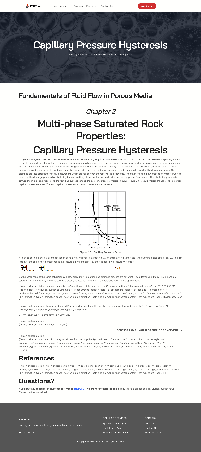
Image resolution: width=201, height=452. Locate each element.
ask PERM (79, 388)
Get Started (147, 6)
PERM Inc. (36, 6)
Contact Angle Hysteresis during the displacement (112, 280)
